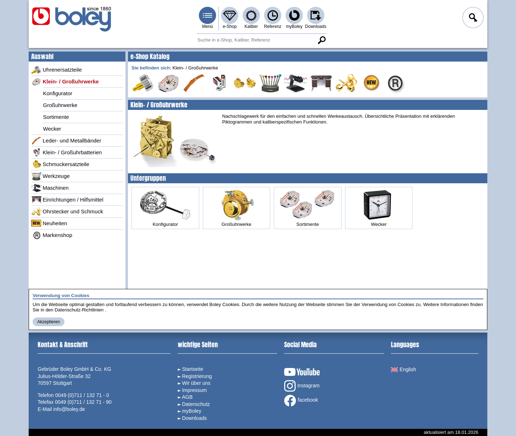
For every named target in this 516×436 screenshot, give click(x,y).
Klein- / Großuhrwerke (65, 81)
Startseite (192, 369)
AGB (187, 397)
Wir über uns (196, 383)
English (403, 369)
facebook (301, 400)
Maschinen (50, 188)
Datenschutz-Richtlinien (79, 310)
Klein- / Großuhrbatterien (66, 152)
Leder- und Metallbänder (66, 140)
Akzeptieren (48, 321)
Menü (207, 26)
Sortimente (56, 117)
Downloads (315, 26)
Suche (321, 40)
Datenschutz (196, 404)
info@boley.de (69, 409)
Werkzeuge (50, 176)
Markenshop (51, 235)
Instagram (302, 386)
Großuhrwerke (60, 105)
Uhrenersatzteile (56, 70)
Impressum (194, 390)
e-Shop (230, 26)
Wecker (52, 129)
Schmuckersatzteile (60, 164)
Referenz (273, 26)
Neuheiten (49, 223)
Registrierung (197, 376)
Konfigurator (57, 93)
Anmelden (472, 18)
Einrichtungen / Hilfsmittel (67, 199)
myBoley (294, 26)
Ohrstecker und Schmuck (67, 211)
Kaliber (251, 26)
